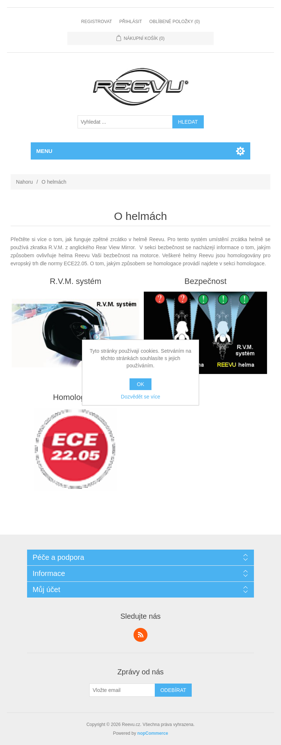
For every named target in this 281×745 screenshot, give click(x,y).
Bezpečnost (205, 281)
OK (140, 384)
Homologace (75, 397)
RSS (140, 635)
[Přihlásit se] (122, 690)
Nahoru (24, 182)
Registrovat (96, 21)
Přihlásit (130, 21)
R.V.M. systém (75, 281)
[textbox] (125, 121)
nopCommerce (152, 733)
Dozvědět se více (140, 397)
